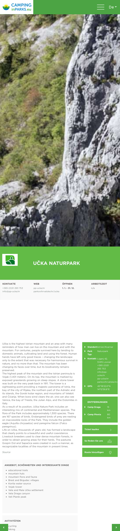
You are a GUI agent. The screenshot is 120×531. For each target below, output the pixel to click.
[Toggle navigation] (100, 7)
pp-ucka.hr (39, 288)
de (111, 7)
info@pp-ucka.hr (11, 291)
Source (6, 452)
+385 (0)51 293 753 (12, 288)
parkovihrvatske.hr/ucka (46, 291)
